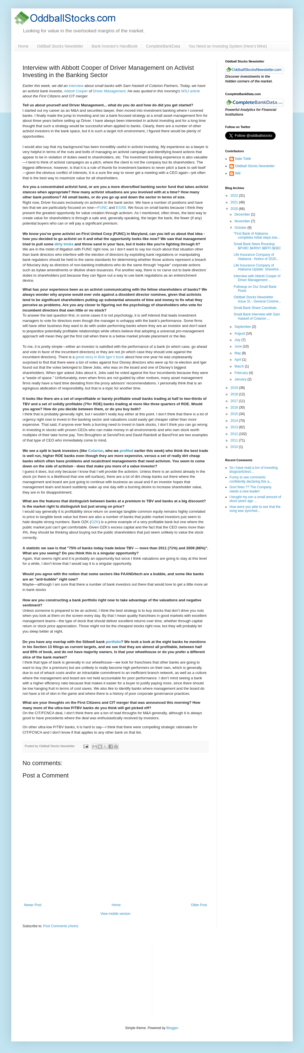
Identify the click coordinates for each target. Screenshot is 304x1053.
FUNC (102, 207)
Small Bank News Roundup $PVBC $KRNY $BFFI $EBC (257, 246)
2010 (235, 447)
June (238, 346)
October (240, 228)
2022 (235, 196)
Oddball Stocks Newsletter (60, 46)
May (238, 353)
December (242, 214)
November (242, 221)
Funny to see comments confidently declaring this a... (250, 479)
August (240, 333)
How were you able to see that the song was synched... (254, 509)
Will (237, 173)
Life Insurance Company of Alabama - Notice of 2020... (256, 257)
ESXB (121, 207)
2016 (235, 407)
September (243, 327)
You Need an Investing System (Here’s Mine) (228, 46)
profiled (126, 451)
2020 (235, 209)
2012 (235, 434)
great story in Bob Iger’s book (100, 357)
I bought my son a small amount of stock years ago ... (255, 499)
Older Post (199, 905)
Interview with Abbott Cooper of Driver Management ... (257, 278)
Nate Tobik (243, 159)
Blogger (172, 1028)
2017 (235, 401)
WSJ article (190, 91)
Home (23, 46)
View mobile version (115, 914)
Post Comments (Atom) (60, 926)
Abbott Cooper (76, 91)
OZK (95, 522)
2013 (235, 427)
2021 (235, 202)
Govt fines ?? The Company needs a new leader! (250, 489)
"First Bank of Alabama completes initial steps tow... (257, 235)
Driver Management (109, 91)
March (239, 366)
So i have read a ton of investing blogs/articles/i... (253, 470)
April (238, 360)
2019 (235, 388)
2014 (235, 421)
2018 (235, 394)
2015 (235, 414)
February (241, 373)
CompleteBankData (163, 46)
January (240, 379)
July (238, 340)
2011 (235, 440)
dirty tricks (64, 244)
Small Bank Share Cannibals (255, 308)
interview (76, 86)
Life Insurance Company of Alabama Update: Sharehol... (257, 267)
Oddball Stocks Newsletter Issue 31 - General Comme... (257, 299)
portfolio (113, 642)
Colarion (95, 451)
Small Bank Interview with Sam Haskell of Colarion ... (257, 316)
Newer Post (32, 905)
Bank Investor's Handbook (115, 46)
